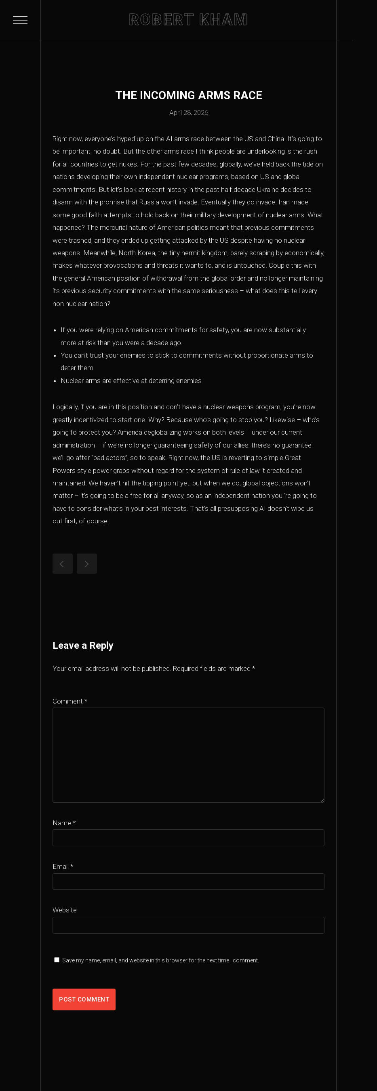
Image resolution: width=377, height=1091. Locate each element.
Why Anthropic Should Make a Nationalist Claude (63, 564)
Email (63, 866)
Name (64, 823)
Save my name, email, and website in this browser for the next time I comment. (160, 960)
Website (65, 910)
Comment (70, 701)
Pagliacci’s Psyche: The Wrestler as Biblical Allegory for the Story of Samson (87, 564)
